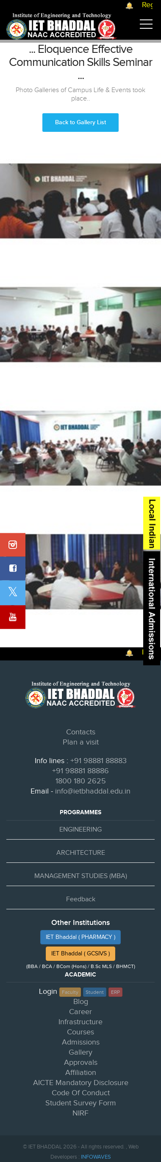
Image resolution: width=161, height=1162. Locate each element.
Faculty (70, 992)
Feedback (80, 899)
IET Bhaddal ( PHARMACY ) (80, 937)
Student (95, 992)
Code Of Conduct (81, 1092)
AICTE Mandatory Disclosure (80, 1082)
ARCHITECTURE (80, 853)
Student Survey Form (80, 1103)
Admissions (81, 1042)
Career (80, 1011)
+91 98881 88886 (80, 770)
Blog (80, 1001)
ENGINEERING (80, 830)
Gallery (80, 1052)
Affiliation (80, 1072)
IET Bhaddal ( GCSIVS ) (80, 953)
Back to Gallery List (80, 122)
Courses (80, 1032)
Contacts (80, 732)
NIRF (80, 1113)
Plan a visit (81, 742)
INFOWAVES (96, 1157)
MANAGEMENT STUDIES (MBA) (80, 876)
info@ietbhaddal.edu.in (92, 791)
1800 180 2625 (81, 781)
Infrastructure (80, 1021)
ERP (115, 992)
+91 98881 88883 (98, 760)
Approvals (80, 1062)
